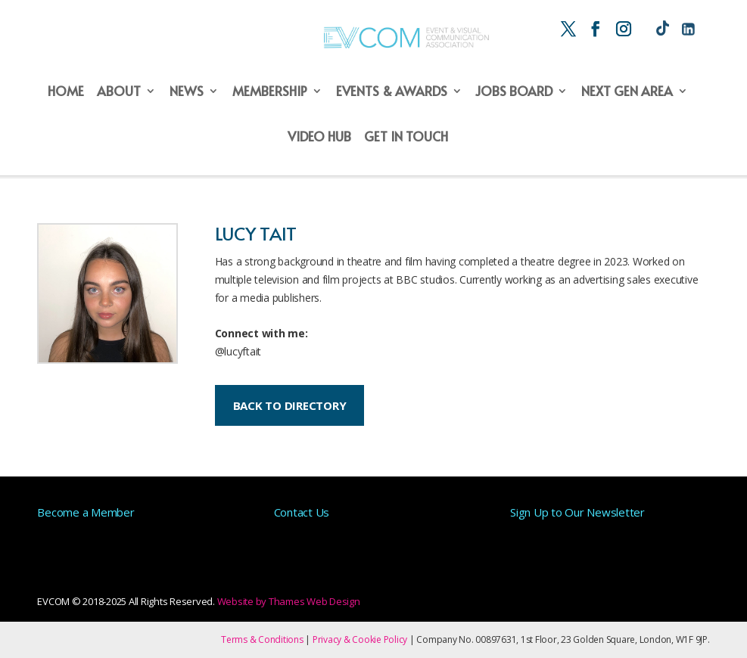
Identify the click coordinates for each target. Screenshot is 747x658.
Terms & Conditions (262, 639)
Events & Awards (391, 92)
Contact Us (302, 512)
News (187, 92)
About (119, 92)
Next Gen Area (627, 92)
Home (66, 92)
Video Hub (319, 137)
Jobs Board (513, 92)
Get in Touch (406, 137)
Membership (269, 92)
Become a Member (85, 512)
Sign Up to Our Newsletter (577, 512)
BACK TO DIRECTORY (290, 405)
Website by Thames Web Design (288, 601)
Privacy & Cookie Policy (360, 639)
